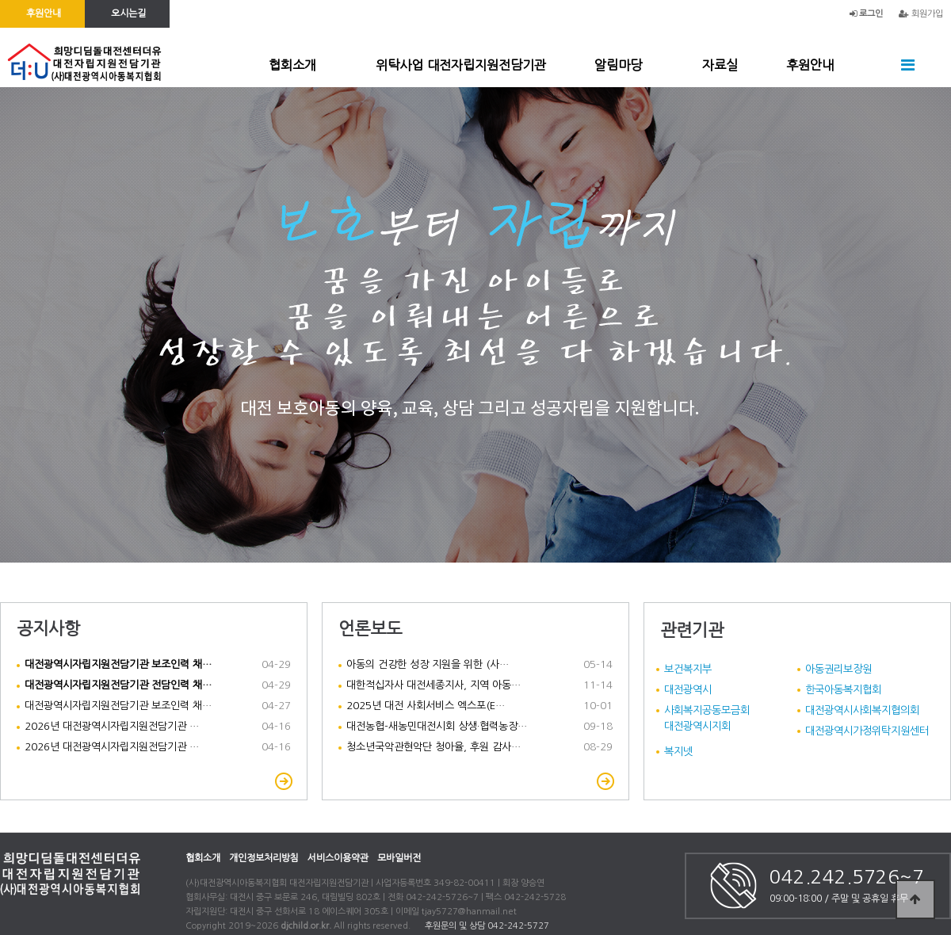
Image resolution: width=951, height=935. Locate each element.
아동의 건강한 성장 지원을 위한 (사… (427, 664)
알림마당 (618, 65)
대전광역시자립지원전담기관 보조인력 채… (118, 705)
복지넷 (678, 751)
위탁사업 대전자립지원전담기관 (461, 65)
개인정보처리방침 (264, 858)
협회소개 (292, 65)
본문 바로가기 (0, 0)
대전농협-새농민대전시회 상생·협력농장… (436, 726)
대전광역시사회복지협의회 (862, 710)
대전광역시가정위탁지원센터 (867, 730)
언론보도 (370, 628)
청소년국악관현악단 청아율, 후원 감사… (433, 747)
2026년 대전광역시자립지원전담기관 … (112, 726)
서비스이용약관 (338, 858)
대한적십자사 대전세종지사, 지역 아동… (433, 685)
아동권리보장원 (838, 668)
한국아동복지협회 (843, 689)
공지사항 (48, 628)
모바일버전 (399, 858)
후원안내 (810, 65)
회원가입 (921, 14)
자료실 (720, 65)
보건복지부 (688, 668)
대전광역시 (688, 689)
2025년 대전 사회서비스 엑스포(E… (425, 705)
